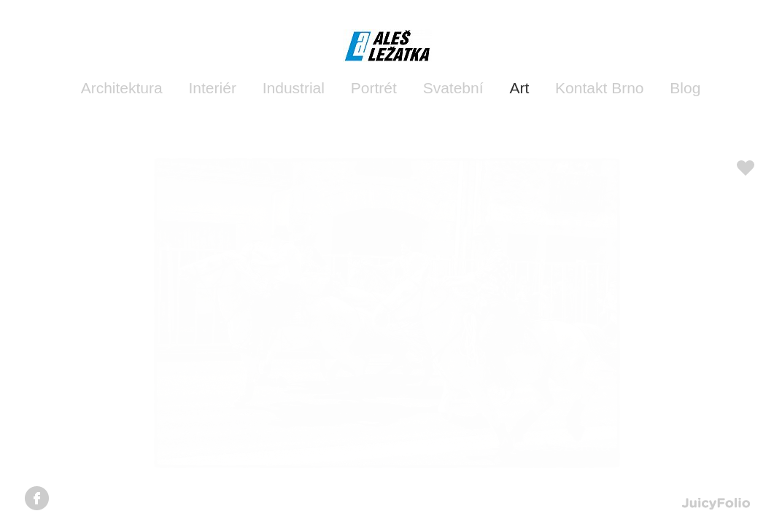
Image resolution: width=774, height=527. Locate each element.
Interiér (212, 87)
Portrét (374, 87)
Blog (685, 87)
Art (519, 87)
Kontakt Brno (599, 87)
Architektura (122, 87)
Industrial (294, 87)
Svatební (453, 87)
